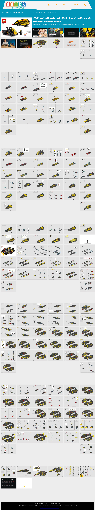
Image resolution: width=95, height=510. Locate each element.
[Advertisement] (48, 59)
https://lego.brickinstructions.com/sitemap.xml (49, 508)
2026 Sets (66, 5)
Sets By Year (56, 5)
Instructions (20, 12)
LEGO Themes (77, 5)
